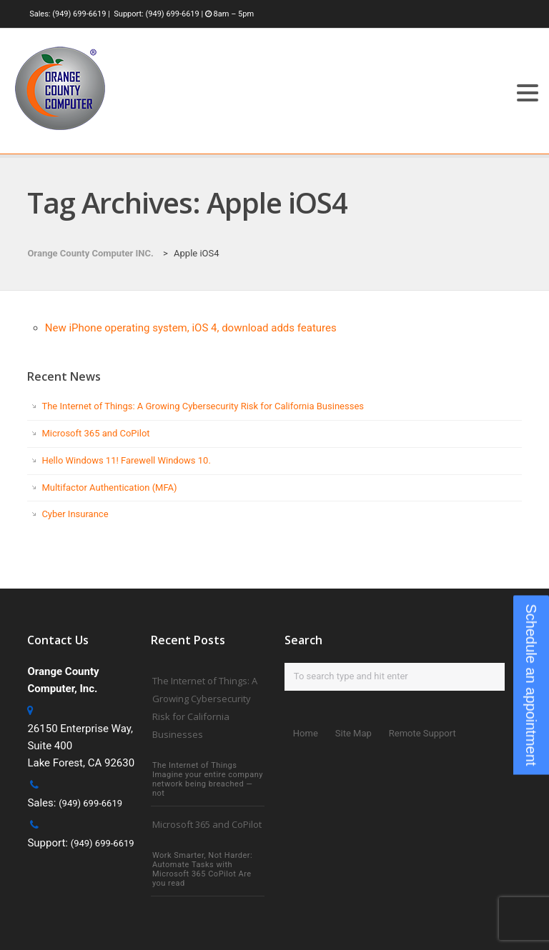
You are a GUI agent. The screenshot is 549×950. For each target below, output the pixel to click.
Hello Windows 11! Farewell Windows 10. (125, 460)
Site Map (353, 733)
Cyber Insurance (74, 514)
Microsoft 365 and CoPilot (95, 433)
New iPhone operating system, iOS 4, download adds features (191, 327)
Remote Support (422, 733)
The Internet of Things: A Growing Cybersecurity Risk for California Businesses (202, 406)
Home (305, 733)
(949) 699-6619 (79, 14)
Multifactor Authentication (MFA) (109, 487)
